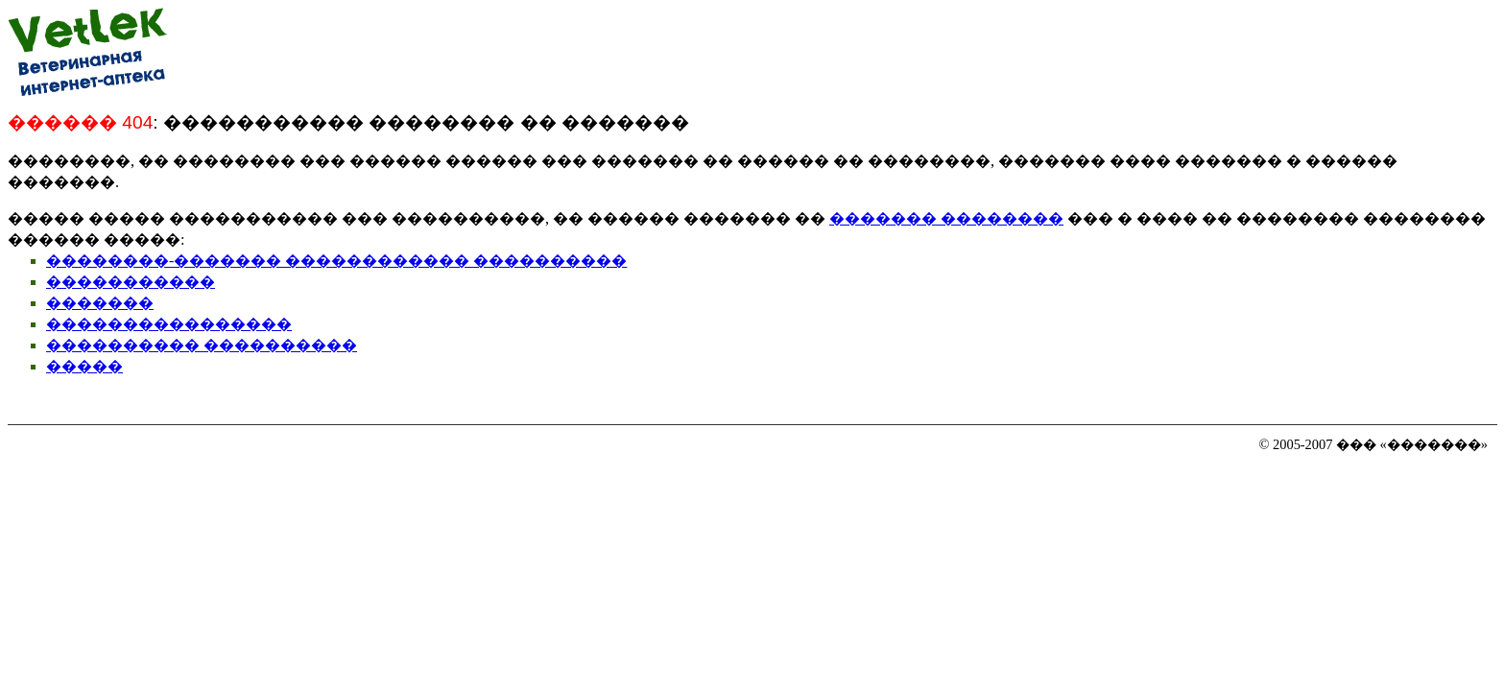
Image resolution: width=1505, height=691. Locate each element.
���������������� (169, 324)
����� (84, 366)
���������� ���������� (201, 345)
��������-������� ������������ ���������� (336, 260)
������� (100, 303)
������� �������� (946, 218)
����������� (130, 282)
